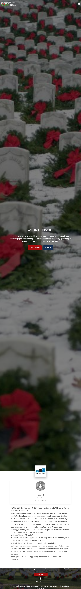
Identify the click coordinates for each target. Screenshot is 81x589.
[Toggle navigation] (79, 4)
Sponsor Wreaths (35, 247)
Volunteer (48, 247)
